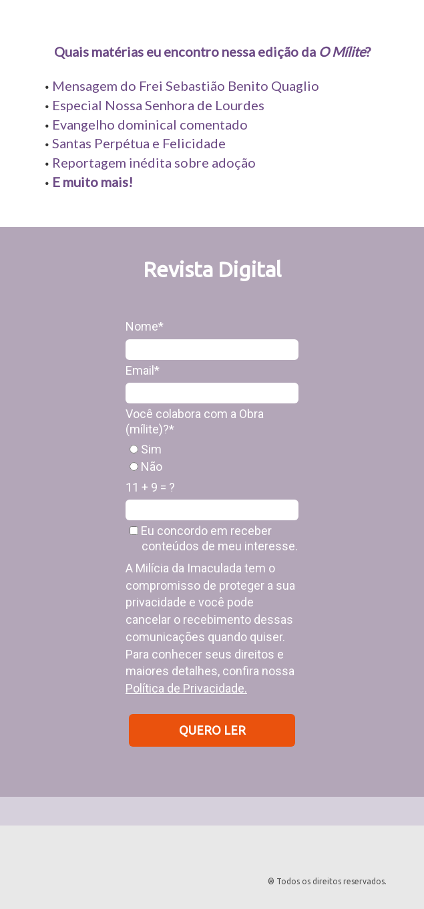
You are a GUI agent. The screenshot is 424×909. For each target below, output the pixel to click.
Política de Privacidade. (186, 688)
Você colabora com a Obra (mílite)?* (195, 421)
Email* (143, 370)
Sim (146, 449)
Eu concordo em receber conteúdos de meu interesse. (214, 538)
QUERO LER (212, 730)
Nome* (145, 326)
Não (146, 467)
